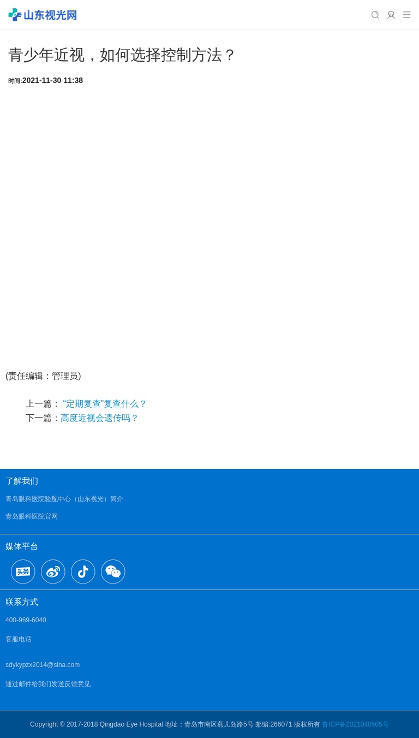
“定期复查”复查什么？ (104, 403)
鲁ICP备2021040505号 (355, 724)
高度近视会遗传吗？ (100, 417)
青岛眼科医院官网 (31, 516)
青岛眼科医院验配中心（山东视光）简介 (64, 499)
